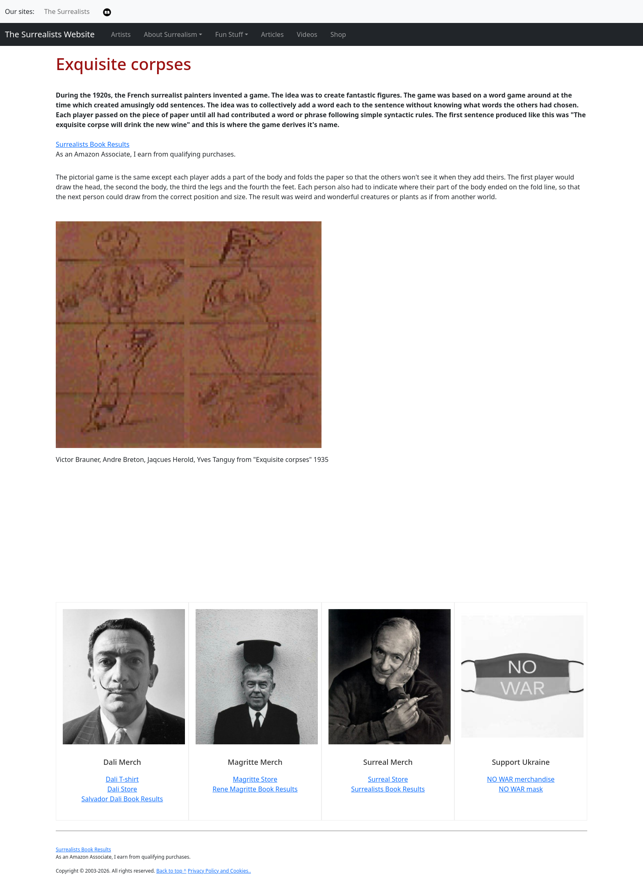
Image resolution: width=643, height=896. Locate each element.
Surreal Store (388, 779)
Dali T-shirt (122, 779)
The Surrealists (67, 11)
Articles (272, 34)
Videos (307, 34)
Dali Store (122, 789)
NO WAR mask (521, 789)
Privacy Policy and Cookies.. (219, 870)
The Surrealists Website (50, 34)
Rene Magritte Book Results (254, 789)
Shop (338, 34)
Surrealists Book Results (93, 144)
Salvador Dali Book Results (122, 798)
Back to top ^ (171, 870)
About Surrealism (170, 34)
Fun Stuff (229, 34)
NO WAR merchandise (521, 779)
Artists (121, 34)
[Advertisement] (302, 538)
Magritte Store (255, 779)
